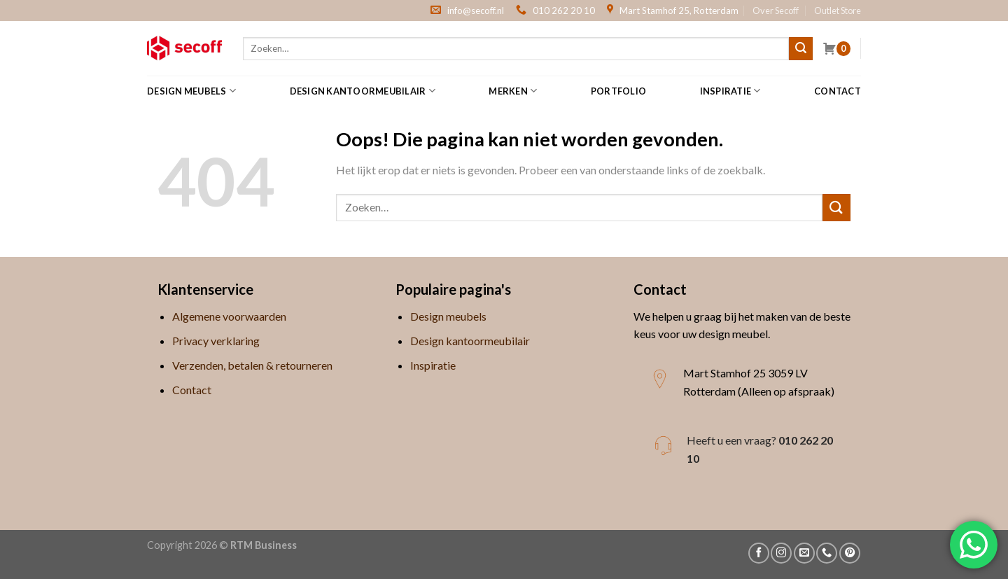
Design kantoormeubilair (362, 90)
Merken (513, 90)
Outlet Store (837, 10)
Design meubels (191, 90)
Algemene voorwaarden (229, 316)
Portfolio (618, 91)
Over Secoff (775, 10)
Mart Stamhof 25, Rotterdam (679, 10)
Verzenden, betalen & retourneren (252, 365)
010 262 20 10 (564, 10)
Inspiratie (730, 90)
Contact (837, 91)
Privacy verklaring (216, 340)
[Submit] (801, 49)
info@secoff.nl (475, 10)
